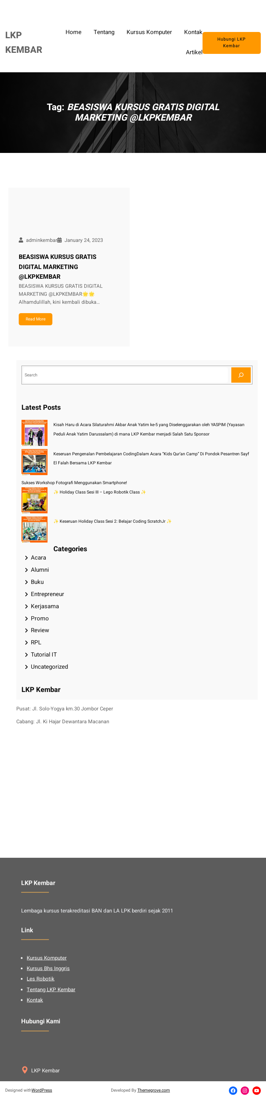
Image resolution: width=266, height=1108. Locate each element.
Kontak (35, 1066)
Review (40, 630)
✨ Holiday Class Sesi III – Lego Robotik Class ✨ (99, 492)
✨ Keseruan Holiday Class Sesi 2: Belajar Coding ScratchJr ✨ (112, 521)
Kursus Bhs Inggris (48, 1034)
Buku (37, 582)
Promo (40, 618)
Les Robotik (40, 1045)
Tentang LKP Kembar (51, 1055)
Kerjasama (45, 606)
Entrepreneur (47, 594)
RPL (36, 642)
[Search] (241, 374)
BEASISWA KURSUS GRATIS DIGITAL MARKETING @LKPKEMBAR (57, 267)
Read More (35, 319)
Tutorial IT (44, 654)
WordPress (42, 1090)
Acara (38, 557)
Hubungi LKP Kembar (231, 42)
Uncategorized (49, 666)
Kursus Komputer (47, 1024)
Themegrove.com (153, 1090)
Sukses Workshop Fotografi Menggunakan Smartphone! (74, 483)
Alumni (40, 569)
